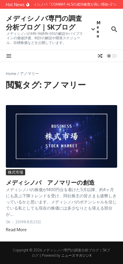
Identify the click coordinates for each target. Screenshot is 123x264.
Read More (16, 229)
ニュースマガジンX (76, 255)
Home (11, 73)
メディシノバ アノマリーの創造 (50, 182)
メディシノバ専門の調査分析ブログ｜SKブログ (44, 22)
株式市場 (15, 172)
